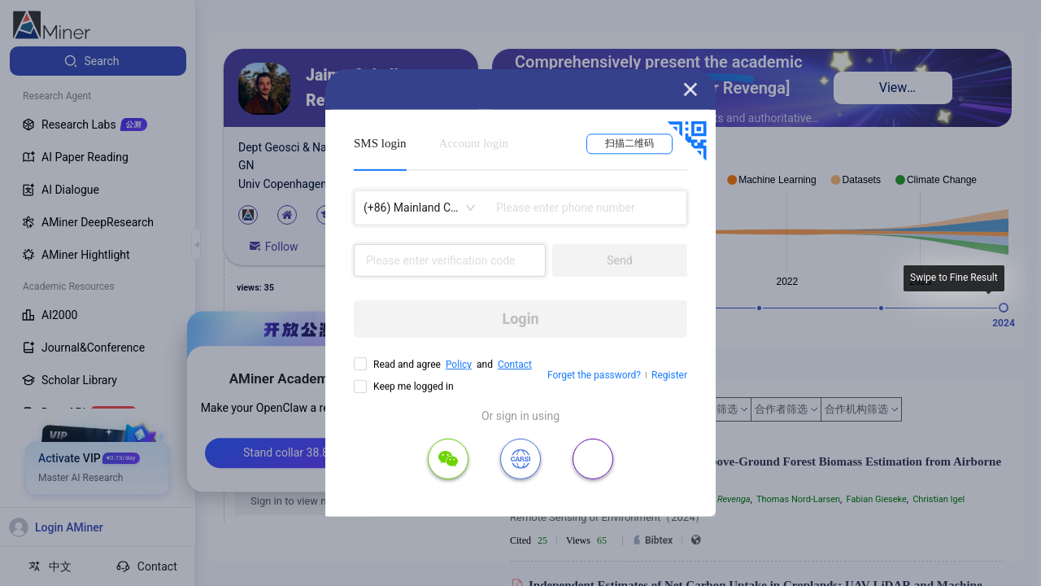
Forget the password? (594, 375)
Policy (459, 364)
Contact (515, 364)
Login (520, 318)
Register (669, 375)
